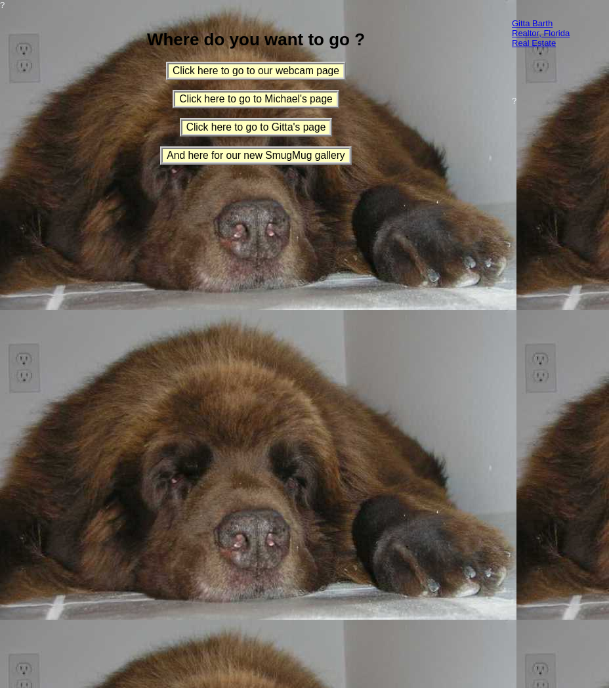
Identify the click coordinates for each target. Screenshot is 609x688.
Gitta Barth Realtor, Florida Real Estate (541, 33)
